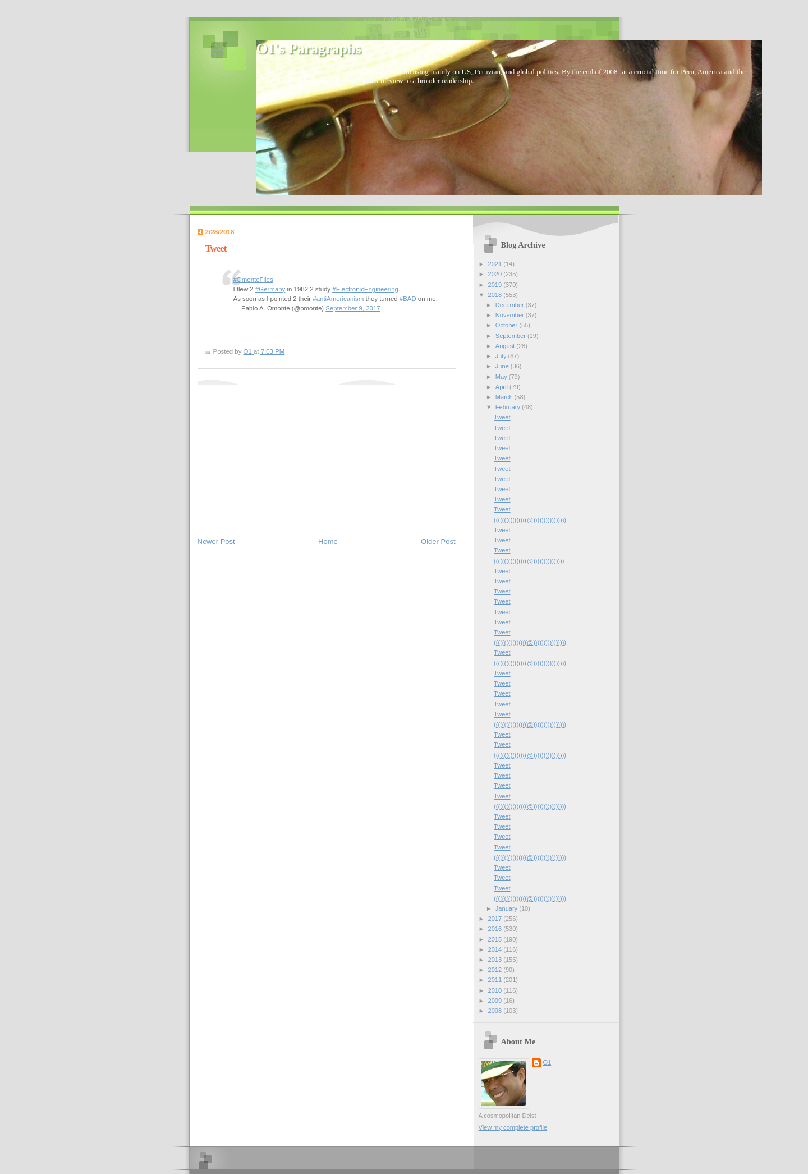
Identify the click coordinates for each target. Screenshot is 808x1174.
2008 (496, 1010)
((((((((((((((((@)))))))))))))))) (530, 520)
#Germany (270, 289)
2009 (496, 1000)
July (501, 356)
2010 (496, 990)
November (510, 315)
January (507, 908)
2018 (496, 294)
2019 (496, 284)
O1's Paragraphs (308, 48)
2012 (496, 969)
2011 (496, 979)
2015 (496, 939)
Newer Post (216, 541)
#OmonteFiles (253, 279)
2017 (496, 918)
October (507, 325)
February (508, 407)
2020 (496, 274)
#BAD (408, 298)
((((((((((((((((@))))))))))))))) (529, 561)
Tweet (502, 417)
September (511, 335)
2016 (496, 928)
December (510, 305)
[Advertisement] (282, 455)
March (505, 397)
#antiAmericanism (338, 298)
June (503, 366)
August (505, 345)
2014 (496, 949)
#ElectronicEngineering (365, 289)
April (502, 386)
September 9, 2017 (352, 308)
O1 (547, 1062)
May (502, 376)
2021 (496, 264)
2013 (496, 959)
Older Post (438, 541)
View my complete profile (513, 1127)
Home (328, 541)
